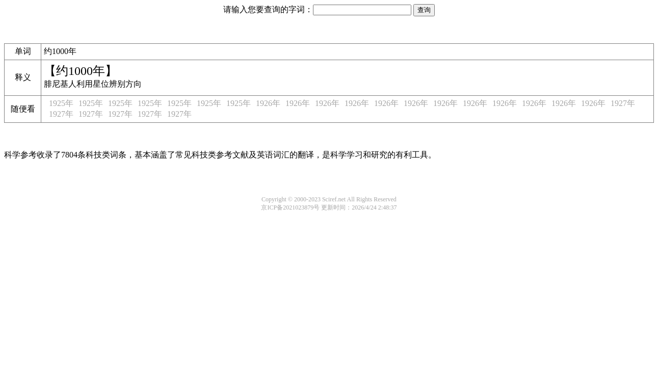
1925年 (61, 103)
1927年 (623, 103)
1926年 (268, 103)
